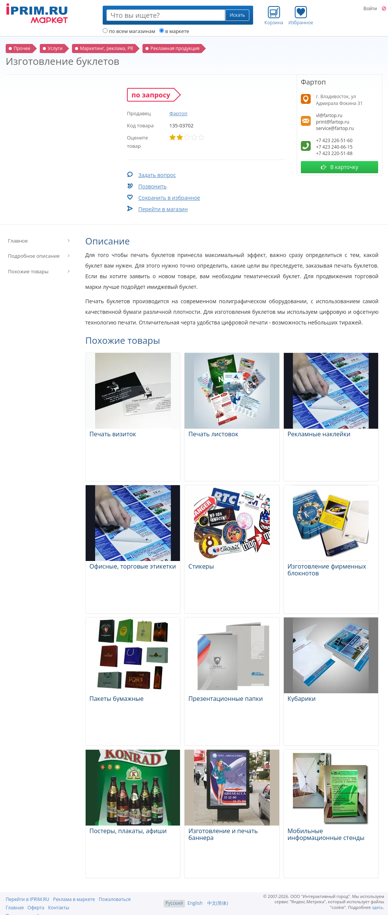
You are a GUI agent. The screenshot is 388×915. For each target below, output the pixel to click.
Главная (15, 907)
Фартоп (178, 113)
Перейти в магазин (163, 209)
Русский (174, 903)
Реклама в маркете (74, 899)
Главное (18, 240)
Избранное (300, 15)
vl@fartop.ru (329, 115)
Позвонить (152, 186)
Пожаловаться (114, 899)
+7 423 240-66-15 (334, 147)
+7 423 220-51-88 (334, 153)
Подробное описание (33, 255)
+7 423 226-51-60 (334, 140)
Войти (370, 8)
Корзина (273, 15)
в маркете (174, 31)
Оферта (36, 907)
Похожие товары (28, 271)
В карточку (339, 167)
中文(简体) (217, 903)
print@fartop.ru (332, 122)
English (195, 903)
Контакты (58, 907)
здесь (377, 907)
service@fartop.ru (335, 128)
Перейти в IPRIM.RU (27, 899)
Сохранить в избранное (169, 197)
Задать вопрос (157, 175)
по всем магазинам (129, 31)
